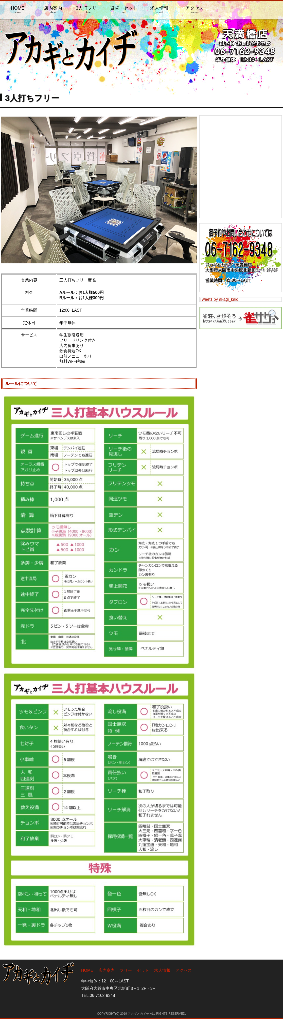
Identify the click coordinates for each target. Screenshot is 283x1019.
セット (143, 970)
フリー (126, 970)
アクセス (195, 10)
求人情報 (159, 10)
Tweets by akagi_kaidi (219, 299)
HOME (18, 10)
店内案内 (53, 10)
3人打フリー (88, 10)
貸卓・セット (124, 10)
